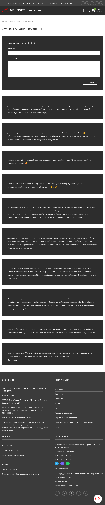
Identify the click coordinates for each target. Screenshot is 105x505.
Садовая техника (9, 479)
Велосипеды (7, 445)
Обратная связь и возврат (66, 418)
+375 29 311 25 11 (35, 3)
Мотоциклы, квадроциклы (13, 455)
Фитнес (5, 464)
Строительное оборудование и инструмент (20, 474)
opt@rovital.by (61, 481)
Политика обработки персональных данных (74, 422)
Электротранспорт (10, 450)
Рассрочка (59, 399)
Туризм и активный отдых (13, 460)
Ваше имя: (52, 51)
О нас (11, 21)
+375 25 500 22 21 (63, 477)
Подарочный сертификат (65, 413)
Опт (56, 408)
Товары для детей (9, 469)
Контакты (59, 389)
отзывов (28, 417)
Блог (57, 427)
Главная (4, 21)
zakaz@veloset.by (62, 468)
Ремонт (58, 403)
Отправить (90, 82)
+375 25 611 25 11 (16, 3)
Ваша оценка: (22, 43)
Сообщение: (52, 67)
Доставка (59, 394)
